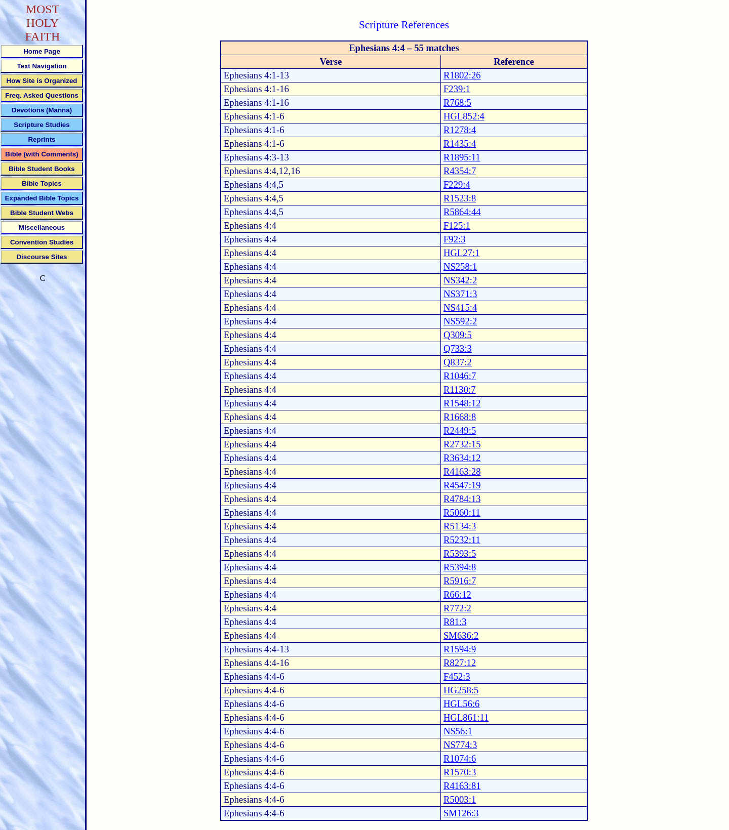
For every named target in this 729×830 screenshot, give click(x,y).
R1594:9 (459, 649)
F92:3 (454, 239)
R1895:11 (461, 157)
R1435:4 (459, 143)
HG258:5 (460, 690)
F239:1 (456, 89)
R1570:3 (459, 772)
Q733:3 (457, 348)
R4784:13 (462, 498)
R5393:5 (459, 553)
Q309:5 (457, 334)
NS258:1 (460, 266)
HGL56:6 (461, 703)
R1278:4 (459, 129)
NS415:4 (460, 307)
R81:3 (455, 621)
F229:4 (456, 184)
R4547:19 (462, 485)
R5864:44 (462, 211)
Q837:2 (457, 362)
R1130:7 (459, 389)
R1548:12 (462, 403)
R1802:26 (462, 75)
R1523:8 (459, 198)
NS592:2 (460, 321)
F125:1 (456, 225)
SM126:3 (460, 813)
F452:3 (456, 676)
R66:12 (457, 594)
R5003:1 (459, 799)
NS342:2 (460, 280)
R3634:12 (462, 457)
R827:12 (459, 662)
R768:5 (457, 102)
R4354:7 (459, 170)
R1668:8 (459, 416)
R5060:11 (461, 512)
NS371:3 (460, 293)
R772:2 (457, 608)
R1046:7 (459, 375)
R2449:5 (459, 430)
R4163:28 (462, 471)
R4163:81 (462, 785)
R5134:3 (459, 526)
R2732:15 (462, 444)
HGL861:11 (466, 717)
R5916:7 (459, 580)
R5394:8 (459, 567)
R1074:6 (459, 758)
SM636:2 (460, 635)
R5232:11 (461, 539)
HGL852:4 (463, 116)
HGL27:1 (461, 252)
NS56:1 (457, 731)
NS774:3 (460, 744)
